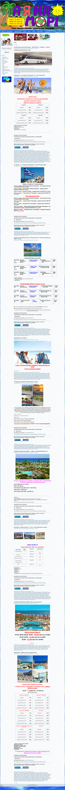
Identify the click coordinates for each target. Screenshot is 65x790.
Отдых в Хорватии (28, 331)
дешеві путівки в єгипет (39, 521)
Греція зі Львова (37, 233)
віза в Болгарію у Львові (33, 157)
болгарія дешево (40, 151)
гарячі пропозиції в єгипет (24, 646)
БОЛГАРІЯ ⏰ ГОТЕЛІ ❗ (21, 338)
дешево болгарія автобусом (41, 377)
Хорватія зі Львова (38, 334)
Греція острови (18, 234)
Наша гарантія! (40, 31)
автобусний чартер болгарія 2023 (30, 373)
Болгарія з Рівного (32, 70)
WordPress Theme (33, 787)
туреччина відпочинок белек (22, 446)
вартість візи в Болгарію (28, 155)
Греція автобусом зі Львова (46, 232)
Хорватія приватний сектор (21, 334)
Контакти (54, 31)
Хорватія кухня (44, 334)
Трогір (40, 331)
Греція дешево (39, 232)
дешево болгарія (42, 159)
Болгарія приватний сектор (43, 154)
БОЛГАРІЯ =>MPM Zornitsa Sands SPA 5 (25, 652)
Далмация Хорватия (17, 330)
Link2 (32, 784)
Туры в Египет (20, 524)
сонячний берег (29, 162)
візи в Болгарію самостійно (30, 158)
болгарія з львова (20, 153)
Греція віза (34, 232)
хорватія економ (39, 333)
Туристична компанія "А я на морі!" (32, 48)
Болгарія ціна (16, 155)
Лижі (3, 64)
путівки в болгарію (47, 378)
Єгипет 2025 (43, 522)
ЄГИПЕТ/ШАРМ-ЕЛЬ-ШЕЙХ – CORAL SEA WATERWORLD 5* (31, 451)
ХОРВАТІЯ (16, 332)
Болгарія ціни (21, 155)
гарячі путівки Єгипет (45, 646)
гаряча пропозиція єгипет (42, 520)
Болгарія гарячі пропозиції (31, 151)
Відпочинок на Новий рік (34, 520)
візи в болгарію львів (21, 158)
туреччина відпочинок (39, 445)
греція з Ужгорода (30, 233)
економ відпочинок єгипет (33, 522)
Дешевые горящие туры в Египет (22, 522)
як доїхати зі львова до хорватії (22, 335)
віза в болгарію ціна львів (42, 157)
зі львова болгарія (41, 597)
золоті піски (19, 378)
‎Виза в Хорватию (39, 329)
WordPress (28, 787)
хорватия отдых (28, 331)
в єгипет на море (19, 520)
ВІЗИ (3, 59)
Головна (3, 31)
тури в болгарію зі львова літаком (38, 162)
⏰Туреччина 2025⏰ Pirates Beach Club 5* (26, 381)
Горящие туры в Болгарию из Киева (32, 159)
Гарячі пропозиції (18, 31)
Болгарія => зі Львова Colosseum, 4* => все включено (29, 75)
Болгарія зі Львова (28, 71)
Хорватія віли (27, 333)
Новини (3, 68)
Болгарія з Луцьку (25, 70)
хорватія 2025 (20, 332)
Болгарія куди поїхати (26, 154)
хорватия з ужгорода (21, 331)
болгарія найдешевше (34, 154)
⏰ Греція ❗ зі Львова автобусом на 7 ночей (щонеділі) (30, 164)
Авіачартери (4, 57)
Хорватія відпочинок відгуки (41, 332)
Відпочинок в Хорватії (47, 329)
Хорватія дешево (33, 333)
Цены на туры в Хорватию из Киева (43, 334)
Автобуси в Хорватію (36, 328)
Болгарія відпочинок (40, 772)
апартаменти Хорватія (32, 329)
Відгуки (60, 31)
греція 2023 (32, 232)
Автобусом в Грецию (26, 232)
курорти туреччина (19, 445)
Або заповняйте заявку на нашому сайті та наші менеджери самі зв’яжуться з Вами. (30, 141)
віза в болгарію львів (25, 157)
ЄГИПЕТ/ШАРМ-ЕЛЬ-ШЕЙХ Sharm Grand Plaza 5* (28, 602)
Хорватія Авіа (25, 332)
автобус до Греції (19, 232)
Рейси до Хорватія (35, 331)
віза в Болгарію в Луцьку (39, 156)
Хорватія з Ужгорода (31, 334)
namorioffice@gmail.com (29, 140)
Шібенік (15, 335)
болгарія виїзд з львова (46, 373)
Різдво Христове (5, 72)
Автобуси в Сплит (29, 328)
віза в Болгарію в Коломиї (29, 156)
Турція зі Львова (35, 448)
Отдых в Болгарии (23, 160)
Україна (3, 74)
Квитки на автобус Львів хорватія (36, 330)
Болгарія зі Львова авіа (40, 594)
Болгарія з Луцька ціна (18, 70)
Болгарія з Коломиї (38, 69)
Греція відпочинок (29, 232)
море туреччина (41, 445)
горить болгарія (38, 158)
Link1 (30, 784)
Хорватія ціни (28, 334)
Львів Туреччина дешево (33, 445)
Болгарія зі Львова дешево (37, 71)
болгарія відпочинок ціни (22, 151)
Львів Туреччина (26, 445)
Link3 (34, 784)
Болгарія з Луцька (45, 69)
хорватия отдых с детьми (44, 331)
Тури (29, 31)
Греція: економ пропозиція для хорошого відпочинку (31, 234)
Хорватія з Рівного (24, 334)
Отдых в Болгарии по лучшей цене (33, 160)
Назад (15, 44)
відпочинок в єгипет (25, 520)
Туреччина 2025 (25, 445)
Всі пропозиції (4, 60)
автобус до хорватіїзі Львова (21, 328)
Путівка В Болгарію (33, 161)
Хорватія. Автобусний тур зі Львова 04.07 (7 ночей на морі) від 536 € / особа (32, 238)
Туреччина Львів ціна (17, 448)
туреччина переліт (25, 448)
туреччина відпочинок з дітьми (32, 446)
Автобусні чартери (5, 58)
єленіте (39, 778)
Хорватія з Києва (45, 333)
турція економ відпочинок (27, 448)
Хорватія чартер (34, 334)
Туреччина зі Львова (45, 447)
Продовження (17, 66)
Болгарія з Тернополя (39, 70)
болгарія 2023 (38, 373)
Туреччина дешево (17, 447)
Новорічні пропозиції (5, 69)
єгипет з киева (29, 523)
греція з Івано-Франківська (22, 233)
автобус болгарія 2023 (20, 373)
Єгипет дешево (24, 523)
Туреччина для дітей (24, 447)
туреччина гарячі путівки (42, 446)
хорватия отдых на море (35, 331)
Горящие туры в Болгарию (20, 159)
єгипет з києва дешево (42, 523)
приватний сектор (17, 161)
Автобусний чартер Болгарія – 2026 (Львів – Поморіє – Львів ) (32, 47)
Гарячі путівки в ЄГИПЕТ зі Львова (35, 646)
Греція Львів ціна (43, 233)
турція (21, 448)
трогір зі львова (44, 331)
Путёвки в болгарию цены (25, 161)
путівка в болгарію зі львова (42, 161)
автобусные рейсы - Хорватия (22, 329)
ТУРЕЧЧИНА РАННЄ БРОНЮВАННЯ (35, 448)
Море (3, 65)
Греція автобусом (38, 232)
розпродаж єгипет (40, 649)
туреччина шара (17, 448)
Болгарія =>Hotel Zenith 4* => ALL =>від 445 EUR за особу (30, 527)
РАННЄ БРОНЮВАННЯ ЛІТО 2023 (33, 372)
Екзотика (3, 63)
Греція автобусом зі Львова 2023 (19, 232)
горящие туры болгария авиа (30, 596)
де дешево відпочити (31, 521)
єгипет (39, 522)
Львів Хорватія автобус (21, 331)
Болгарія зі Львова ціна (46, 71)
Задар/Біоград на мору (25, 330)
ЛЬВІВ (34, 31)
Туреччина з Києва (38, 447)
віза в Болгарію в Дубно (45, 155)
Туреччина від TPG (31, 445)
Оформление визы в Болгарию (44, 160)
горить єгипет (16, 521)
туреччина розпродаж (46, 448)
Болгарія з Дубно (21, 69)
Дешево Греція (43, 234)
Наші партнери (47, 31)
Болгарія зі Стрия (19, 154)
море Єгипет (25, 649)
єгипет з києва (34, 523)
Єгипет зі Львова (20, 649)
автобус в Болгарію (19, 772)
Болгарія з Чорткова (21, 71)
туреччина (20, 445)
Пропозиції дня (9, 31)
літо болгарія (24, 378)
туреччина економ (32, 447)
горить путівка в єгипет (23, 521)
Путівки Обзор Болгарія (22, 162)
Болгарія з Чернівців (41, 153)
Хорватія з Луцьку (17, 334)
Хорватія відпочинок (32, 332)
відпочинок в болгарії (36, 155)
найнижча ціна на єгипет (32, 649)
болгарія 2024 (25, 772)
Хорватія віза (22, 333)
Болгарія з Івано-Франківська (30, 69)
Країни (24, 31)
